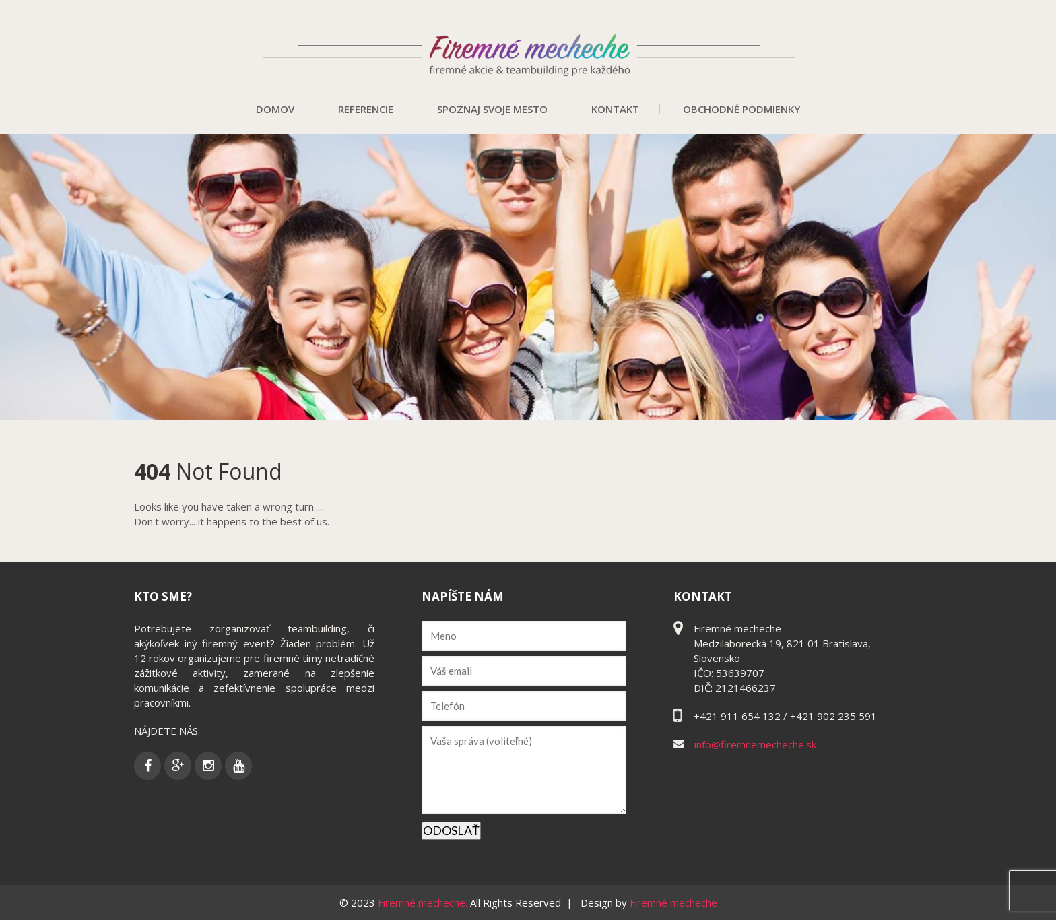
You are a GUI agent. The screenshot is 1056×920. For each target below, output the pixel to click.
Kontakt (615, 109)
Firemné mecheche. (424, 902)
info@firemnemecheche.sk (755, 744)
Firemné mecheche (673, 902)
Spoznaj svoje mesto (492, 109)
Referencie (365, 109)
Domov (275, 109)
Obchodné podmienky (741, 109)
